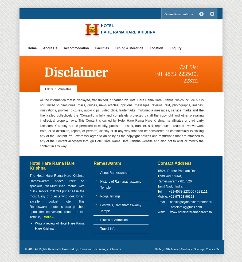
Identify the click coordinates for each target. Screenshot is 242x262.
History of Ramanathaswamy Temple (120, 184)
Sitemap (199, 249)
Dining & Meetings (129, 48)
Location (156, 48)
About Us (50, 48)
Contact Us (212, 249)
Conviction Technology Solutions (100, 249)
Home (32, 48)
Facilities (102, 48)
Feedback (186, 249)
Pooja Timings (110, 196)
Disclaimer (172, 249)
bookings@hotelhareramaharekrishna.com (200, 202)
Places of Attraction (114, 220)
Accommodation (76, 48)
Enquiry (176, 48)
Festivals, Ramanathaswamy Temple (120, 208)
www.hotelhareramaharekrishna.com (196, 212)
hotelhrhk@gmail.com (186, 207)
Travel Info (107, 229)
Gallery (159, 249)
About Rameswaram (114, 173)
